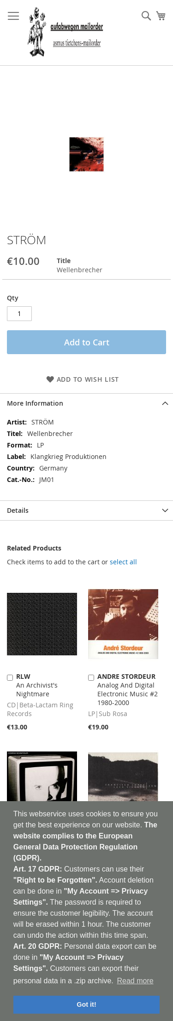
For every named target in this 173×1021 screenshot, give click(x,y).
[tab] (86, 403)
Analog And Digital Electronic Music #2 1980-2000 (127, 689)
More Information (35, 403)
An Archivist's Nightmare (37, 685)
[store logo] (65, 32)
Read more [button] (135, 981)
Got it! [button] (86, 1004)
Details (18, 510)
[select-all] (123, 562)
